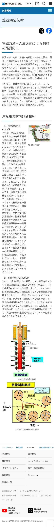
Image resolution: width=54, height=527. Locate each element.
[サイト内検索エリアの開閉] (43, 3)
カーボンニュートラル (38, 461)
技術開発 (6, 461)
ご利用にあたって (9, 491)
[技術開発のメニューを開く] (27, 10)
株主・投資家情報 (36, 468)
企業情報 (6, 454)
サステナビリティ (10, 468)
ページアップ (50, 523)
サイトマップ (7, 500)
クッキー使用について (28, 495)
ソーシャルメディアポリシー (31, 491)
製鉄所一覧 (7, 482)
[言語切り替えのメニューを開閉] (28, 3)
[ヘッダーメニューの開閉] (50, 3)
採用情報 (6, 475)
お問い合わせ (45, 495)
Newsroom (33, 475)
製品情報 (32, 454)
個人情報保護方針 (9, 495)
